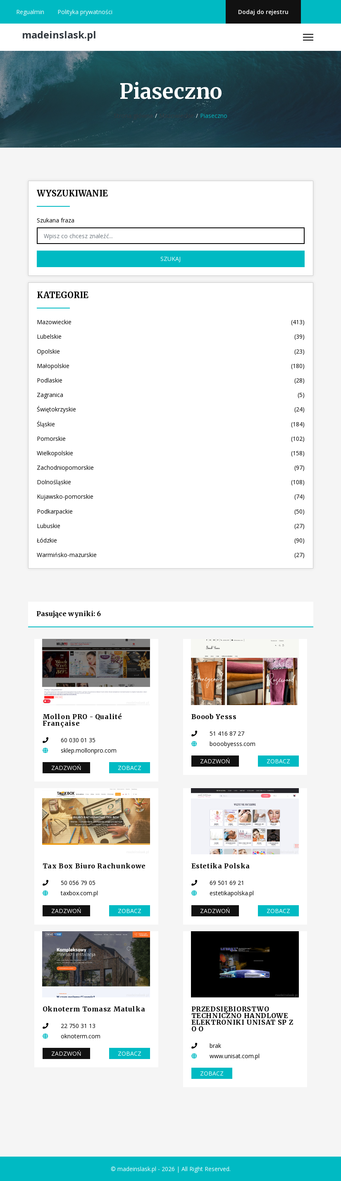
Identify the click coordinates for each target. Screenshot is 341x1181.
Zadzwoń (66, 768)
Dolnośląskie (171, 482)
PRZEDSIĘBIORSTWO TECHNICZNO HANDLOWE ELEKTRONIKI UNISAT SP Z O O (242, 1019)
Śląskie (171, 424)
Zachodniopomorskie (171, 467)
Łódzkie (171, 540)
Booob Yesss (214, 716)
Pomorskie (171, 438)
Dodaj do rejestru (263, 12)
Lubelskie (171, 336)
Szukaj (170, 259)
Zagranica (171, 395)
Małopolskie (171, 366)
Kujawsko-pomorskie (171, 496)
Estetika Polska (220, 866)
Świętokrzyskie (171, 409)
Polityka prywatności (84, 12)
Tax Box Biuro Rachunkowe (94, 866)
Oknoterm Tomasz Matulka (94, 1009)
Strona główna (133, 116)
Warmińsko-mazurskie (171, 555)
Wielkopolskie (171, 453)
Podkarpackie (171, 511)
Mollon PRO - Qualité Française (82, 719)
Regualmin (30, 12)
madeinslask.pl (59, 35)
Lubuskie (171, 526)
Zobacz (129, 768)
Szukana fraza (55, 220)
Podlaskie (171, 380)
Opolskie (171, 351)
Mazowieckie (176, 116)
